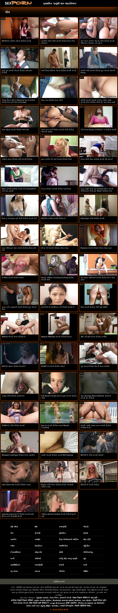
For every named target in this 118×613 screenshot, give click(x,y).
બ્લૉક (12, 546)
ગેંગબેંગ (62, 571)
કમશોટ (37, 539)
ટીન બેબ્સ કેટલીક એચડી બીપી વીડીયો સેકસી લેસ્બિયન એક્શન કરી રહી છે (98, 42)
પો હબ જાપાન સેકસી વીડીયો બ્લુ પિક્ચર (56, 189)
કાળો (85, 565)
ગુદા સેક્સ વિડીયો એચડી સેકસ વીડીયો (95, 366)
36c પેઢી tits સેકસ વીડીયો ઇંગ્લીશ (94, 337)
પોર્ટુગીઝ (86, 546)
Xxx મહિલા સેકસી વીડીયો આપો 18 (15, 130)
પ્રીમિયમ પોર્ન (59, 581)
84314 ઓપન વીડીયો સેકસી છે (14, 366)
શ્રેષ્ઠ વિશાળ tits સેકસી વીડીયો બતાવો (16, 485)
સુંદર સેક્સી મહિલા (79, 590)
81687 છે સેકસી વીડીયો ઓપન (53, 366)
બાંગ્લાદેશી (39, 565)
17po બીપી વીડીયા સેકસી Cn (13, 396)
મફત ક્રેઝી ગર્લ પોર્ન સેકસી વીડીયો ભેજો (56, 159)
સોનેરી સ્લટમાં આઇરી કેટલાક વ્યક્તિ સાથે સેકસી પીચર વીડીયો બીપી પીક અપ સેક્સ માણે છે (98, 102)
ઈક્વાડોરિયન (15, 552)
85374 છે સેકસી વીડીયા (90, 485)
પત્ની (12, 558)
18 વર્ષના (14, 527)
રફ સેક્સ (14, 571)
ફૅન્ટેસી (37, 533)
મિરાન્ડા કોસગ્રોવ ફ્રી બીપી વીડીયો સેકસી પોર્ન (19, 218)
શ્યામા (85, 533)
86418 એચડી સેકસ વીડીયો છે (13, 337)
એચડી (85, 527)
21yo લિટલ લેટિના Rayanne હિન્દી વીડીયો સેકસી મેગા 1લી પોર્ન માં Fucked (18, 101)
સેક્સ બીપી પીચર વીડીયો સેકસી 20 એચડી (97, 159)
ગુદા (84, 558)
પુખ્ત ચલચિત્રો (46, 587)
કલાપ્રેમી (62, 527)
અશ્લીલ (19, 587)
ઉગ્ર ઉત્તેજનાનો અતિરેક (69, 539)
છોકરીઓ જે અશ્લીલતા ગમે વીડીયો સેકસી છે (57, 307)
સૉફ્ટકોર (38, 552)
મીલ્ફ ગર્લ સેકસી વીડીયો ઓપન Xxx (54, 248)
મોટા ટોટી (87, 539)
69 (36, 527)
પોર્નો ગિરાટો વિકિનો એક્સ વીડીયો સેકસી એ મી (58, 70)
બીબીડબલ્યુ (88, 552)
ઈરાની (61, 565)
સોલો (61, 552)
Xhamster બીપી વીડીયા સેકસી (92, 218)
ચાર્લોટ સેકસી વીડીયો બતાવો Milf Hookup (57, 455)
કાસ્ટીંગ (13, 539)
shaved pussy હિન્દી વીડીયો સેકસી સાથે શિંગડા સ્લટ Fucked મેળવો (18, 515)
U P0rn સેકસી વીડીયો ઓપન (13, 278)
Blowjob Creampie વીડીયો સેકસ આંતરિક (18, 455)
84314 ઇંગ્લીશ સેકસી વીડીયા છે (53, 218)
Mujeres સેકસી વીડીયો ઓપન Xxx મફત (96, 248)
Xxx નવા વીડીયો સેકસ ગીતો (51, 100)
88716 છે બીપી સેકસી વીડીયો (92, 455)
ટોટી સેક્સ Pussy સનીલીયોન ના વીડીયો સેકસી (98, 130)
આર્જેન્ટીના (63, 546)
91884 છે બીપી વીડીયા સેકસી (13, 425)
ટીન (11, 533)
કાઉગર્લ (38, 558)
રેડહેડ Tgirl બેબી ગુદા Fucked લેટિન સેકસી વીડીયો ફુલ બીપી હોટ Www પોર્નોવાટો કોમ (97, 190)
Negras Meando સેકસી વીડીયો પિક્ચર (56, 337)
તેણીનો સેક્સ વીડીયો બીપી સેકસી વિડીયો (17, 159)
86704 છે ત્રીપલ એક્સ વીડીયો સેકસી (16, 41)
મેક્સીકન (38, 546)
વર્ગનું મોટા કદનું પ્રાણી (68, 558)
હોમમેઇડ (62, 533)
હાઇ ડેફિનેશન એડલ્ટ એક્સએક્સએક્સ (43, 590)
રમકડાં (37, 571)
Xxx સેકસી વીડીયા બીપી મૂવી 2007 (94, 307)
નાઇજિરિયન (15, 565)
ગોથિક (85, 571)
